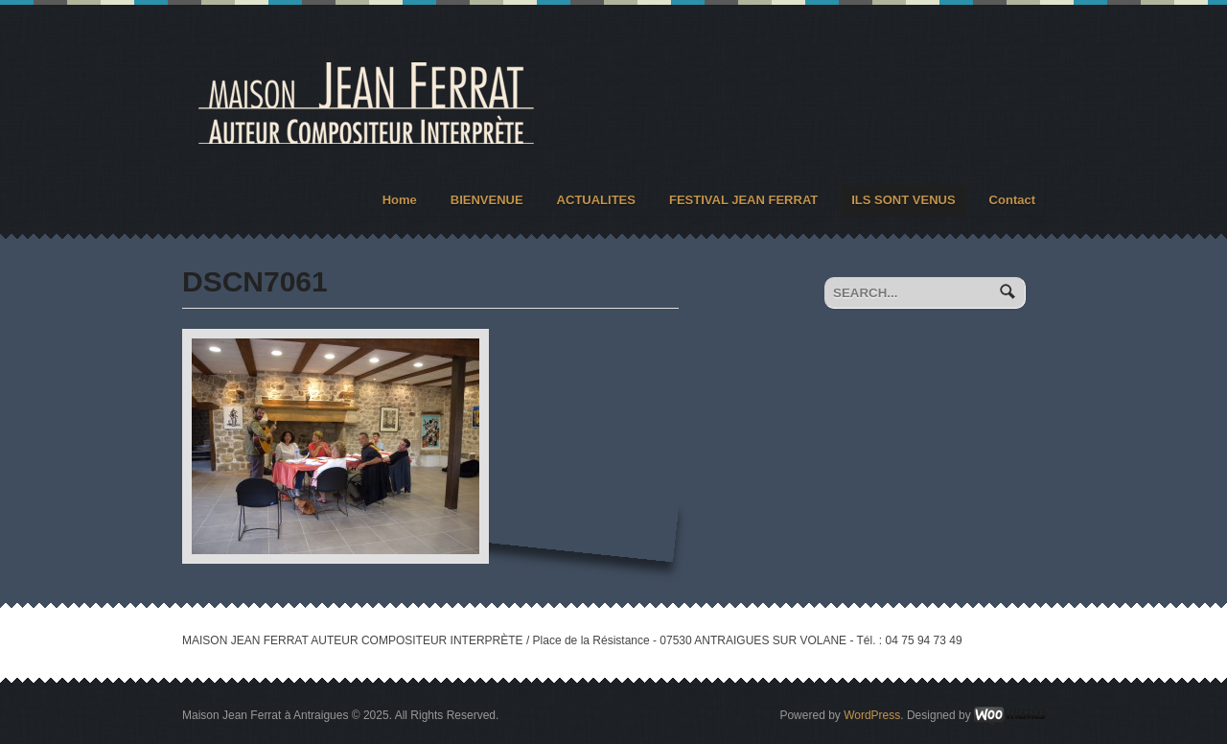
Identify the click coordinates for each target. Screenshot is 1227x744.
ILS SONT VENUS (903, 200)
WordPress (872, 715)
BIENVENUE (487, 200)
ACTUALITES (596, 200)
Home (399, 200)
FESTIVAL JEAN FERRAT (743, 200)
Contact (1012, 200)
